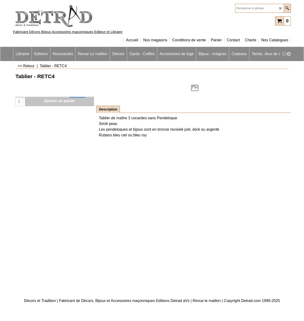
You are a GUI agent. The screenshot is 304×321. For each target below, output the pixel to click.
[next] (289, 54)
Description (108, 109)
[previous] (284, 54)
